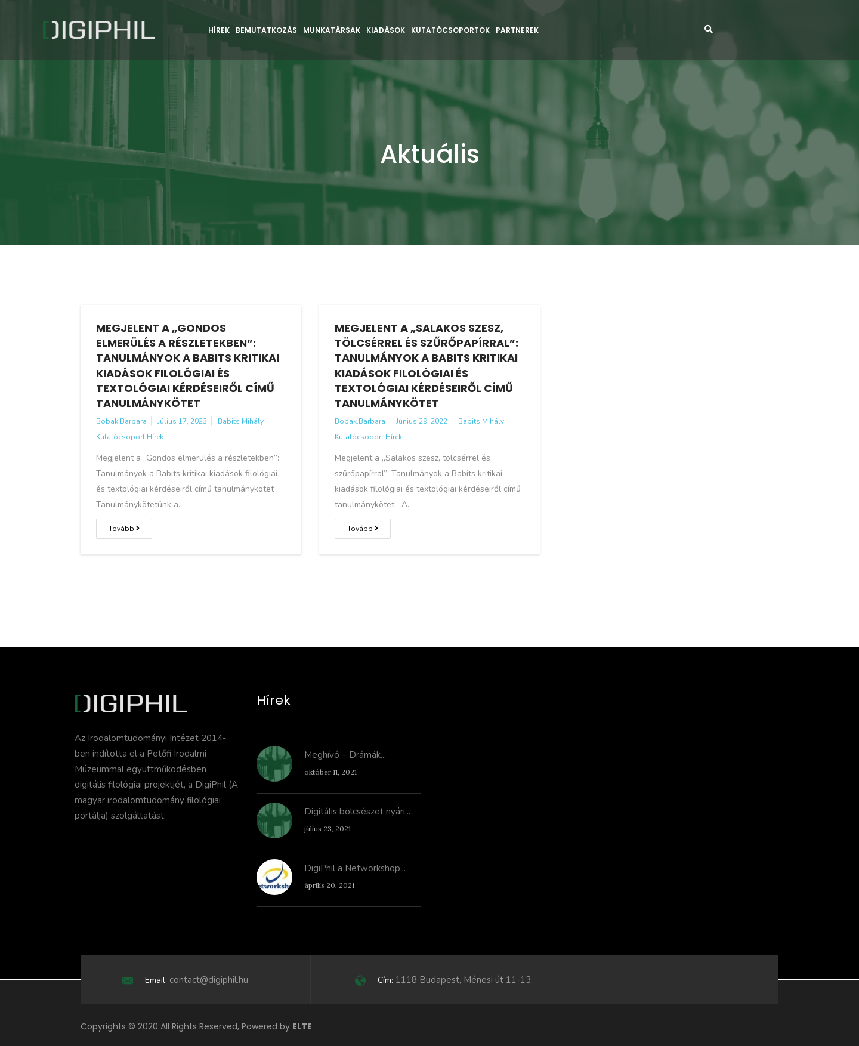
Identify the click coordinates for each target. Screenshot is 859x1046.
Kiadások (385, 30)
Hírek (219, 30)
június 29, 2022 (421, 421)
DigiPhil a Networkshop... (355, 868)
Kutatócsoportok (450, 30)
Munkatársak (331, 30)
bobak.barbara (121, 421)
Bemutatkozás (266, 30)
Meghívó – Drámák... (345, 755)
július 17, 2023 (182, 421)
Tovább (124, 528)
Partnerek (517, 30)
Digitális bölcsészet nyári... (357, 811)
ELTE (302, 1026)
